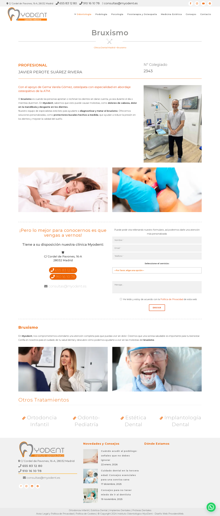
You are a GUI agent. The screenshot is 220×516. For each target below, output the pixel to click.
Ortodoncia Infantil (39, 421)
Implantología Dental (180, 421)
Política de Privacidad (171, 299)
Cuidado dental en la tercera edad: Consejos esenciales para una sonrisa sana (120, 475)
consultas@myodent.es (120, 3)
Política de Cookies (86, 513)
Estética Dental (133, 421)
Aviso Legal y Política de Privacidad (55, 513)
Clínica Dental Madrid (104, 47)
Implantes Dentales (119, 510)
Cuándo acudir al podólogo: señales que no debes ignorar (119, 455)
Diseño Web (161, 513)
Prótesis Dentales (141, 510)
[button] (211, 507)
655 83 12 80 (66, 3)
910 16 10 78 (89, 3)
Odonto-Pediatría (86, 421)
